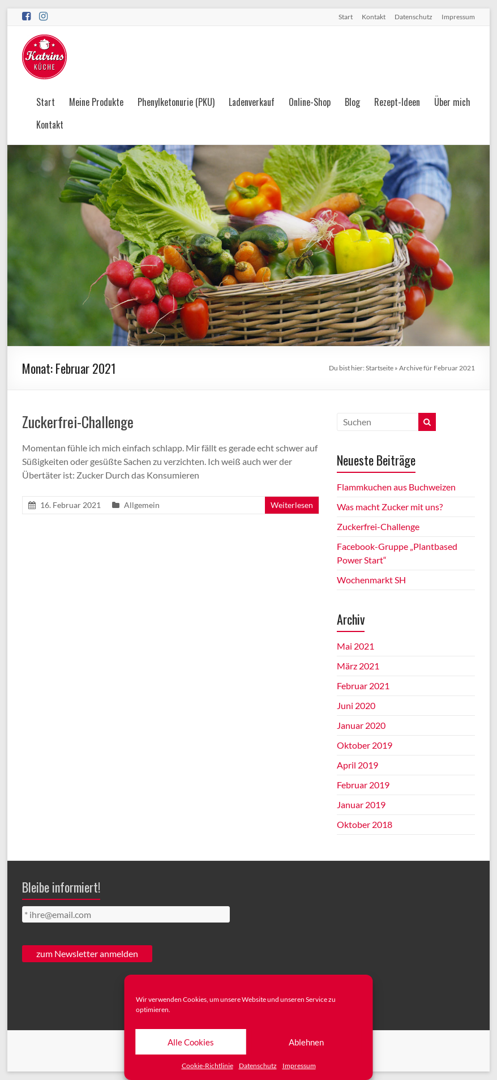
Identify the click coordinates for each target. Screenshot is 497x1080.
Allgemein (142, 505)
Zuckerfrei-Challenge (78, 422)
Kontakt (373, 16)
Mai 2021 (355, 646)
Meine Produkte (96, 102)
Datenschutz (258, 1065)
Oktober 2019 (364, 745)
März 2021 (358, 665)
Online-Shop (310, 102)
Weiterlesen (292, 505)
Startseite (379, 368)
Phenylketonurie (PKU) (176, 102)
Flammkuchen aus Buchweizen (396, 486)
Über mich (452, 102)
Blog (352, 102)
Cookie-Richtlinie (207, 1065)
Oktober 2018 (364, 824)
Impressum (299, 1065)
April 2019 (357, 764)
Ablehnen (306, 1042)
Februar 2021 (363, 685)
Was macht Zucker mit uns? (390, 506)
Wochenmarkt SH (371, 579)
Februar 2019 (363, 784)
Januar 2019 (361, 804)
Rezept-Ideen (397, 102)
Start (346, 16)
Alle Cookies (191, 1042)
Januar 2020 (361, 725)
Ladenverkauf (252, 102)
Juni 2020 (356, 705)
